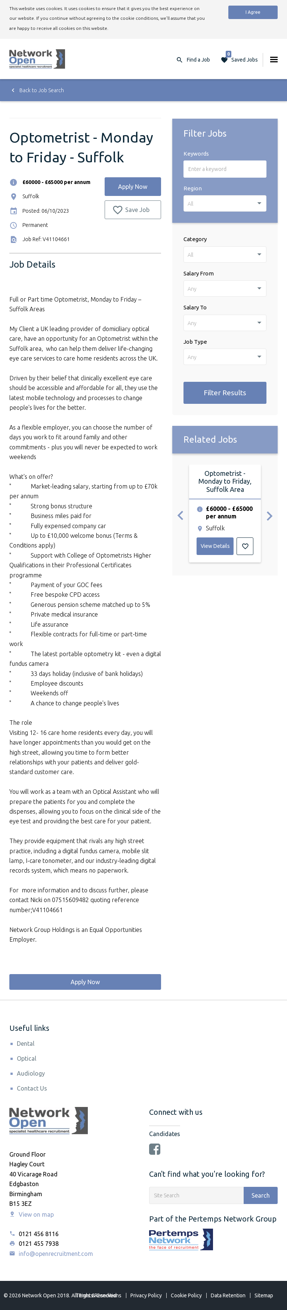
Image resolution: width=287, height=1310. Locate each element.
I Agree (253, 12)
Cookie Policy (186, 1295)
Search (260, 1195)
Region (192, 188)
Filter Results (225, 393)
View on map (31, 1214)
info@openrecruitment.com (51, 1253)
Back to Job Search (36, 90)
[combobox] (224, 203)
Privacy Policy (146, 1295)
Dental (25, 1043)
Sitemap (263, 1295)
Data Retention (228, 1295)
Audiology (31, 1073)
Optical (26, 1058)
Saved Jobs (242, 58)
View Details (215, 546)
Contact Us (32, 1088)
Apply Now (132, 186)
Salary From (198, 273)
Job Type (195, 342)
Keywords (196, 153)
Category (195, 239)
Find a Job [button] (198, 60)
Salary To (195, 307)
